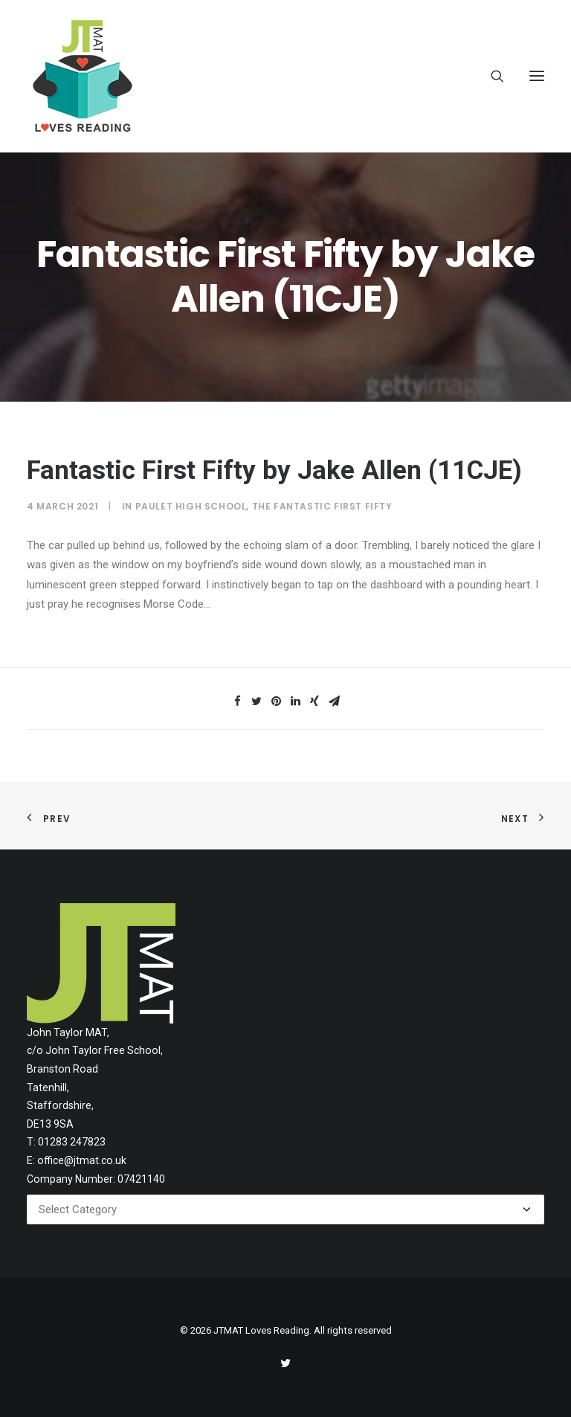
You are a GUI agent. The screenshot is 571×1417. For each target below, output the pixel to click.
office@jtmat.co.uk (81, 1160)
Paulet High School (191, 506)
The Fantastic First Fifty (322, 506)
